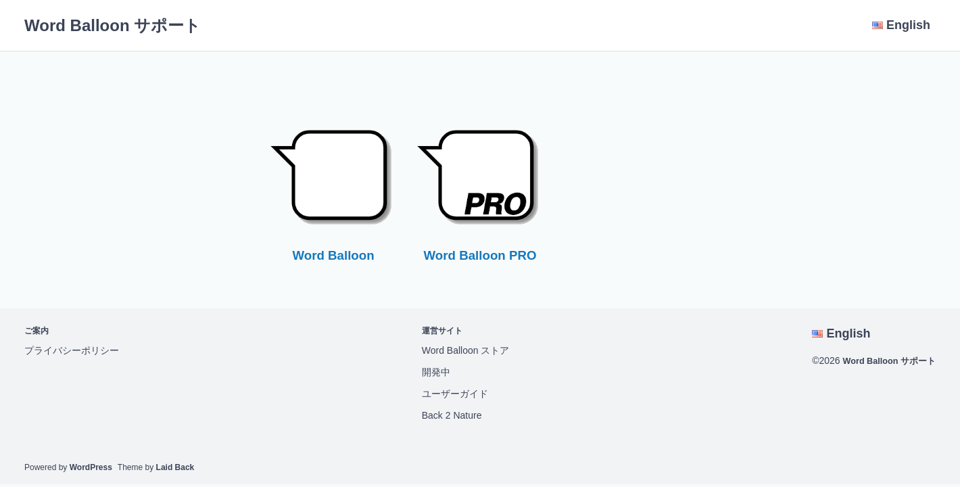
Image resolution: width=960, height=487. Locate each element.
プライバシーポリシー (71, 350)
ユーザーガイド (450, 393)
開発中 (431, 372)
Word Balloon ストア (461, 350)
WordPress (91, 467)
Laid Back (175, 467)
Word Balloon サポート (112, 25)
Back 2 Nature (447, 415)
